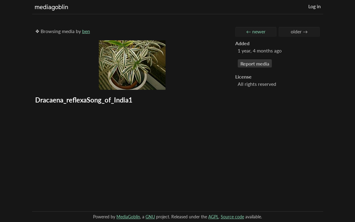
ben (86, 31)
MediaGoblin (128, 216)
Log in (314, 6)
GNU (150, 216)
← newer (256, 31)
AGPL (213, 216)
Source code (232, 216)
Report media (254, 63)
